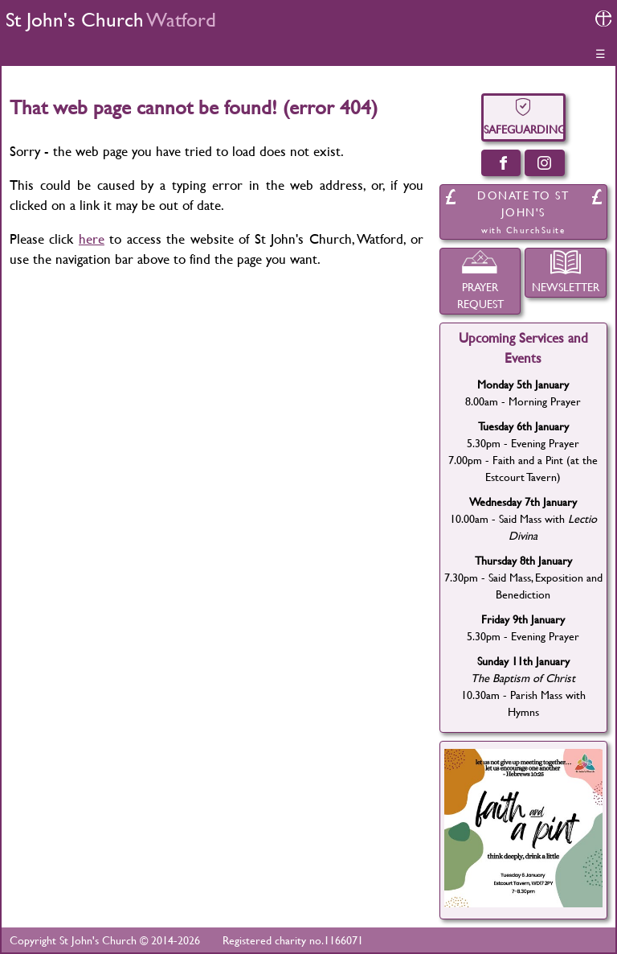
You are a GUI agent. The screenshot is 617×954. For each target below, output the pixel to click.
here (91, 238)
